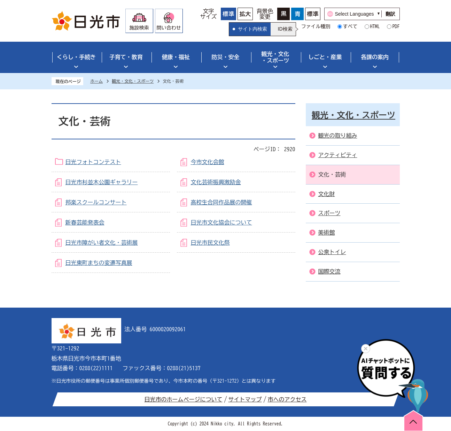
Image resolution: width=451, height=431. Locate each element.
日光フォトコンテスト (93, 162)
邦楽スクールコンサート (96, 202)
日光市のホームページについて (184, 399)
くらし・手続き (76, 57)
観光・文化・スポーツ (275, 57)
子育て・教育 (126, 57)
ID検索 (285, 29)
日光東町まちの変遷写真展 (98, 263)
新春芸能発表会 (84, 222)
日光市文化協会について (221, 222)
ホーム (96, 81)
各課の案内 (375, 57)
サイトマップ (245, 399)
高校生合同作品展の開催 (221, 202)
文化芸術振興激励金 (216, 182)
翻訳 (390, 14)
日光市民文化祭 (210, 242)
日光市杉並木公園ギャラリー (101, 182)
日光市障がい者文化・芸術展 (101, 242)
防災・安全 (226, 57)
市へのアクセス (287, 399)
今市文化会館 (207, 162)
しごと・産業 (325, 57)
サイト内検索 (252, 29)
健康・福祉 (176, 57)
